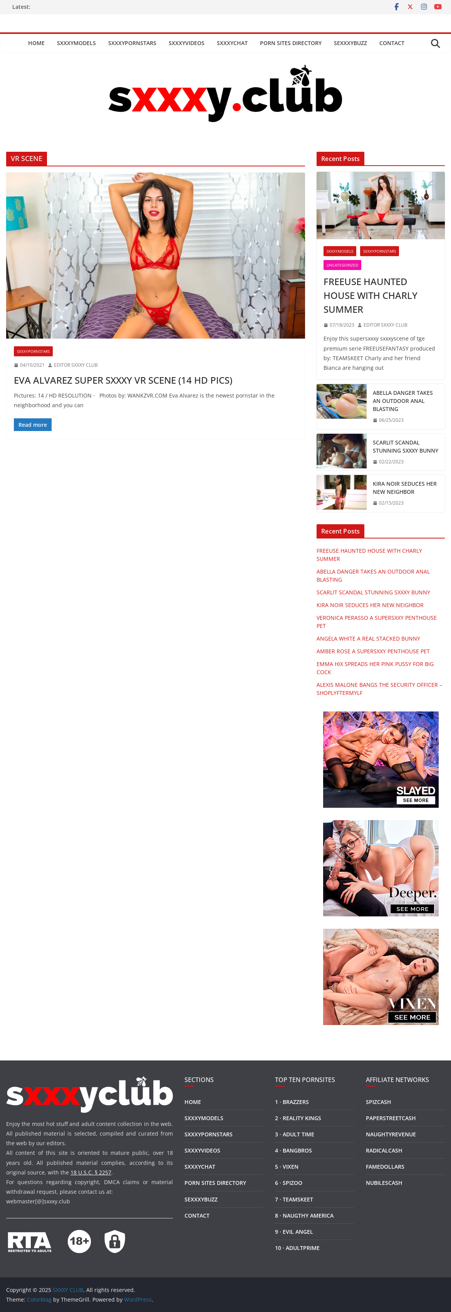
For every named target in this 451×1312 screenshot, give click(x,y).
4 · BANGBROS (293, 1150)
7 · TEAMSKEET (294, 1199)
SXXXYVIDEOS (187, 43)
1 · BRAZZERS (292, 1102)
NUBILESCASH (384, 1182)
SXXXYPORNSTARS (132, 43)
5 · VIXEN (286, 1166)
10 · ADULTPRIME (297, 1248)
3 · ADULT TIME (294, 1134)
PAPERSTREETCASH (391, 1118)
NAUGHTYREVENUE (391, 1134)
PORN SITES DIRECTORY (291, 43)
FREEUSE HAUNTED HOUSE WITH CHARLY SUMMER (370, 295)
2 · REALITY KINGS (298, 1118)
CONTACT (391, 43)
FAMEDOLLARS (385, 1166)
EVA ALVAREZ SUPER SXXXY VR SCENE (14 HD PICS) (123, 380)
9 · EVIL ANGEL (294, 1231)
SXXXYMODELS (76, 43)
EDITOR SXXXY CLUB (76, 365)
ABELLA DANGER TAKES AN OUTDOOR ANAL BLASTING (403, 401)
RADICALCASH (384, 1150)
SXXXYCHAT (232, 43)
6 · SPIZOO (288, 1182)
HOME (36, 43)
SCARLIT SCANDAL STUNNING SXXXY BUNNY (405, 446)
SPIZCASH (378, 1102)
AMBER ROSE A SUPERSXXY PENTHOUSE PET (373, 651)
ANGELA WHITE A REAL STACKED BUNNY (368, 638)
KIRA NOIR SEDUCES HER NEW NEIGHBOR (405, 487)
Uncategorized (342, 265)
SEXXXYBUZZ (350, 43)
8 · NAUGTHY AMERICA (304, 1215)
